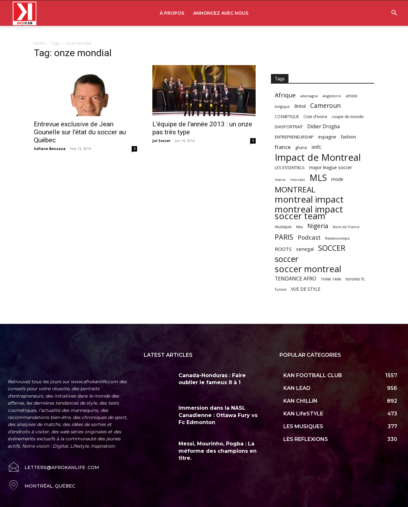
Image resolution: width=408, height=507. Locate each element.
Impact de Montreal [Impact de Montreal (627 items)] (318, 157)
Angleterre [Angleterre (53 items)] (332, 95)
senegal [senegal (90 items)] (305, 249)
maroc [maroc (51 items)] (280, 179)
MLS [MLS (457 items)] (318, 177)
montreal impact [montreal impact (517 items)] (309, 199)
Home (39, 43)
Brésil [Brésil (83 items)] (300, 106)
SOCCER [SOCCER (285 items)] (332, 248)
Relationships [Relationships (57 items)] (337, 238)
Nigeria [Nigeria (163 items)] (317, 225)
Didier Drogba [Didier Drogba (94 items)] (323, 126)
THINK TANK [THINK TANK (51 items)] (331, 279)
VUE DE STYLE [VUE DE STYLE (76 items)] (305, 289)
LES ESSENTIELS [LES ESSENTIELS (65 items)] (290, 167)
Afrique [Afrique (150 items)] (285, 95)
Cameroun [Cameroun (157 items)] (325, 105)
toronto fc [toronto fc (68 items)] (355, 279)
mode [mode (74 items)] (337, 179)
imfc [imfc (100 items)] (316, 147)
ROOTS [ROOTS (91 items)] (283, 249)
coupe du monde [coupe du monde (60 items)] (348, 116)
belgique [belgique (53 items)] (282, 106)
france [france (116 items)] (283, 147)
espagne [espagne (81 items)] (327, 137)
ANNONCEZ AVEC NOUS (220, 13)
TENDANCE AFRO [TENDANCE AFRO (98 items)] (295, 278)
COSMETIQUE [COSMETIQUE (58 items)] (287, 116)
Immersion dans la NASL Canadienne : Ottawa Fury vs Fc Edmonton (218, 415)
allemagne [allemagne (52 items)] (309, 95)
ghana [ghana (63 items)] (301, 147)
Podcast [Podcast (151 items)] (309, 237)
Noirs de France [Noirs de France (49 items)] (346, 227)
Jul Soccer (161, 140)
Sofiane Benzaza (50, 148)
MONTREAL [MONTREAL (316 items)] (295, 189)
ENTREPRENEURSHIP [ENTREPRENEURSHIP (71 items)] (294, 137)
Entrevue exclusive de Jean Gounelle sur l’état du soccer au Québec (80, 132)
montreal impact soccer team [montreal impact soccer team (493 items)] (309, 212)
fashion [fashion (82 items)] (348, 137)
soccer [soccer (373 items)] (286, 259)
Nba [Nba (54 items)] (299, 226)
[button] (394, 14)
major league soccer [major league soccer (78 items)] (330, 167)
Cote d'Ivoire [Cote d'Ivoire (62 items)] (315, 116)
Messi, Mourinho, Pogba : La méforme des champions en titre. (217, 451)
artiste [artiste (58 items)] (351, 95)
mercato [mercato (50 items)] (297, 179)
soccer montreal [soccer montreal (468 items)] (308, 268)
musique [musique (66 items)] (283, 226)
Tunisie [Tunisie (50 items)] (281, 289)
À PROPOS (172, 13)
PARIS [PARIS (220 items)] (284, 237)
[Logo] (24, 13)
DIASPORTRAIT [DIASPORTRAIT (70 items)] (289, 127)
